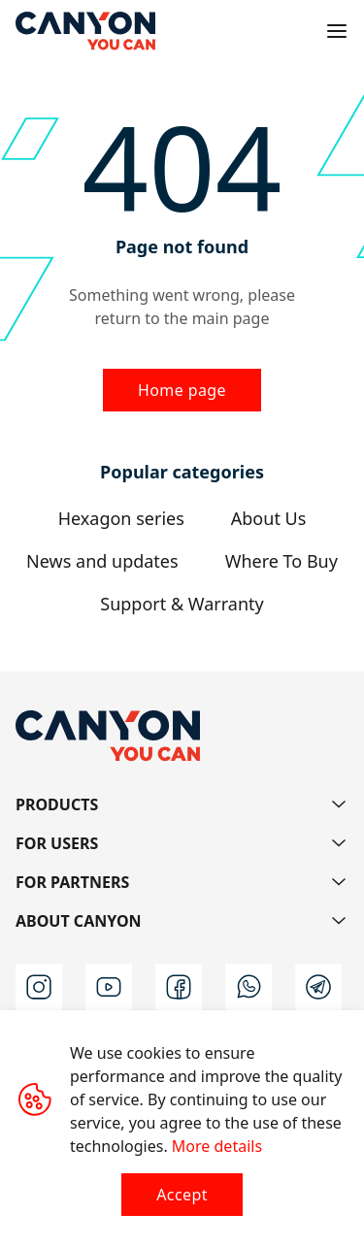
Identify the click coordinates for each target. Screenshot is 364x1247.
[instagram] (39, 987)
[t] (318, 987)
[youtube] (108, 987)
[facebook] (178, 987)
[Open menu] (336, 31)
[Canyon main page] (85, 31)
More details (217, 1146)
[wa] (248, 987)
